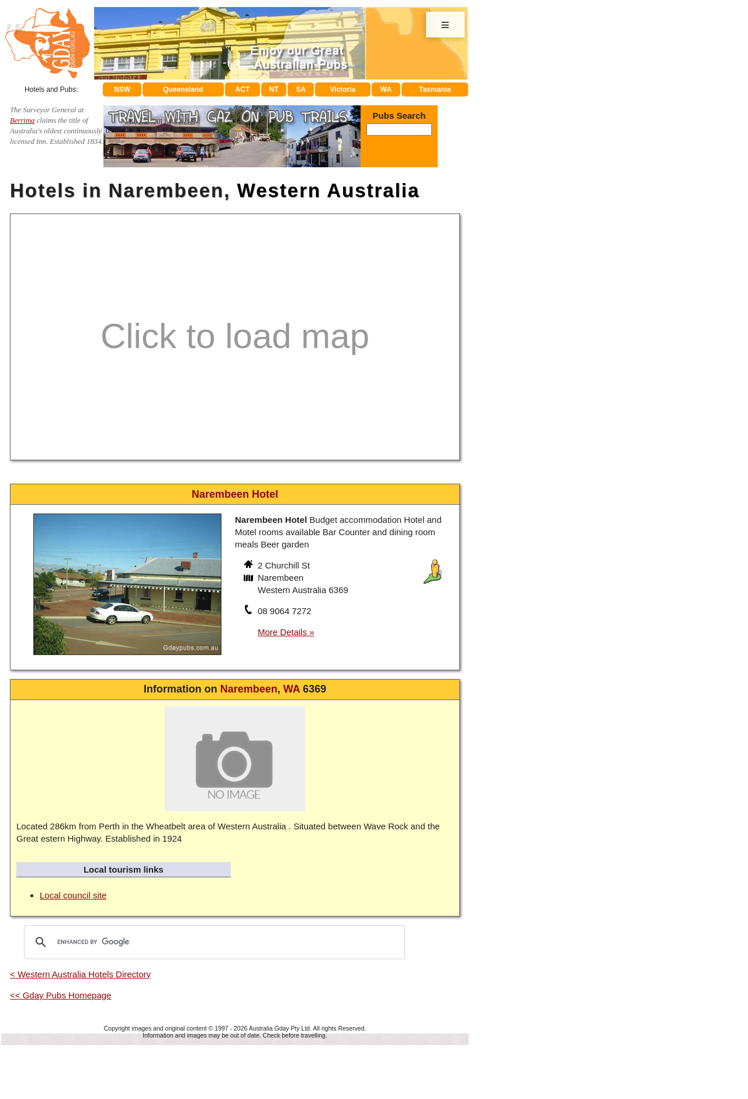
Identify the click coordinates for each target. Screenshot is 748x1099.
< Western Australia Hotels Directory (80, 974)
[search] (212, 942)
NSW (122, 89)
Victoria (343, 89)
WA (386, 89)
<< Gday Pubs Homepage (60, 995)
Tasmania (435, 89)
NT (273, 89)
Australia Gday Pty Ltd (279, 1028)
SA (301, 89)
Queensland (183, 89)
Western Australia (328, 190)
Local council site (73, 895)
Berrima (22, 120)
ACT (243, 89)
